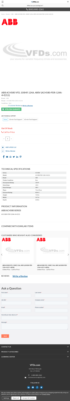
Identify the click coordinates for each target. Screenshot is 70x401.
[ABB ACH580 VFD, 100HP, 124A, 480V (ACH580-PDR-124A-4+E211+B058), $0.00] (18, 250)
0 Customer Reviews (14, 105)
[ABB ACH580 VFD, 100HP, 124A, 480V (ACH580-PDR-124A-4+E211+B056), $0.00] (52, 250)
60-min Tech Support (30, 119)
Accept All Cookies (29, 398)
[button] (27, 105)
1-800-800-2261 (36, 375)
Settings (6, 398)
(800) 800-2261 (35, 9)
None (5, 119)
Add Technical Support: (8, 116)
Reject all (16, 398)
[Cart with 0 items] (68, 2)
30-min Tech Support (15, 119)
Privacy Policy (46, 394)
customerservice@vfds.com (36, 377)
